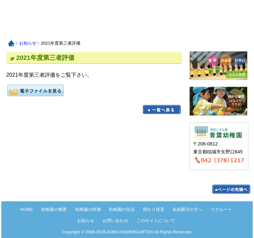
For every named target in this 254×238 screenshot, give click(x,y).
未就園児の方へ (153, 30)
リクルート (181, 30)
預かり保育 (126, 30)
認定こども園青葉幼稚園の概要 (44, 30)
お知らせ (208, 30)
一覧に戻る (162, 109)
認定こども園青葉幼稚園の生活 (98, 30)
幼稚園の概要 (54, 209)
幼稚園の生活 (122, 209)
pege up (231, 189)
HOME (52, 12)
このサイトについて (156, 220)
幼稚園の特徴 (88, 209)
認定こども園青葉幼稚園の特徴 (71, 30)
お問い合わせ (236, 30)
